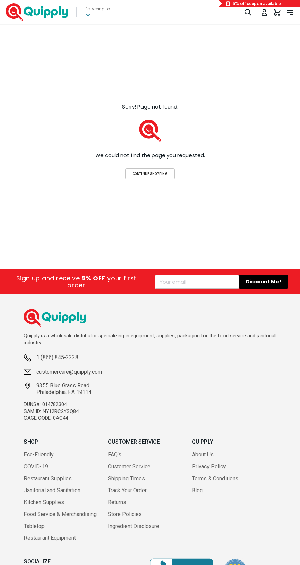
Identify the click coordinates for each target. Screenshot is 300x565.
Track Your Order (127, 490)
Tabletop (34, 526)
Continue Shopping (150, 174)
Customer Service (129, 466)
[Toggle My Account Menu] (264, 12)
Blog (197, 490)
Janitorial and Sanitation (52, 490)
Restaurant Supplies (48, 478)
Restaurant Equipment (50, 538)
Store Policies (125, 514)
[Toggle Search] (248, 12)
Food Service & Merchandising (60, 514)
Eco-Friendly (39, 454)
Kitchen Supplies (44, 502)
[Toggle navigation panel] (290, 12)
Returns (117, 502)
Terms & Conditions (215, 478)
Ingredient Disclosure (133, 526)
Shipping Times (126, 478)
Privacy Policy (209, 466)
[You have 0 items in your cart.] (277, 12)
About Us (203, 454)
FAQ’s (114, 454)
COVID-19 (36, 466)
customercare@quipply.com (69, 372)
